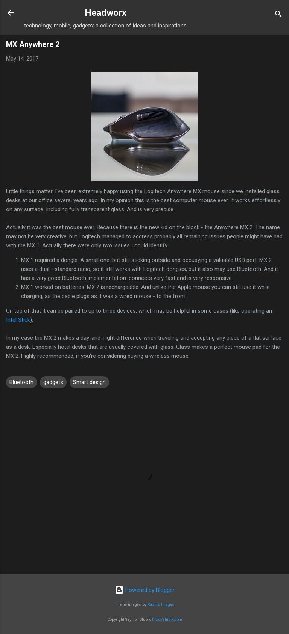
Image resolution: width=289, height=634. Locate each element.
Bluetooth (21, 382)
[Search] (278, 15)
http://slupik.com (167, 619)
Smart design (89, 382)
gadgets (53, 382)
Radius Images (161, 604)
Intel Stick (18, 319)
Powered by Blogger (145, 590)
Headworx (105, 13)
